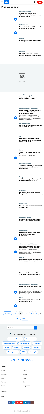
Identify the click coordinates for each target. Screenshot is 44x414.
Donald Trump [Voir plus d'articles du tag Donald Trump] (24, 343)
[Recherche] (22, 328)
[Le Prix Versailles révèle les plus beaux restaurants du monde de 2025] (31, 209)
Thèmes (3, 366)
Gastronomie (23, 203)
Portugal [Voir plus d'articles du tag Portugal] (33, 352)
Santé (24, 378)
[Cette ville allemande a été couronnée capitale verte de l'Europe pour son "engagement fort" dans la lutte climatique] (31, 129)
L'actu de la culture (25, 11)
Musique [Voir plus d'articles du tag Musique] (36, 347)
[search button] (35, 328)
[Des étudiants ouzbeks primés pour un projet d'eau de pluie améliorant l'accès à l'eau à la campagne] (31, 249)
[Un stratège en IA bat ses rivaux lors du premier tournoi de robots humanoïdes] (31, 236)
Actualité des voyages (26, 95)
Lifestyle (22, 51)
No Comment (23, 24)
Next (2, 378)
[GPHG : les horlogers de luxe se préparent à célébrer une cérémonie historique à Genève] (31, 57)
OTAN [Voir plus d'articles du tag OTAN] (23, 352)
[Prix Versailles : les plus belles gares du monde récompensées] (31, 44)
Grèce (21, 297)
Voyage (3, 382)
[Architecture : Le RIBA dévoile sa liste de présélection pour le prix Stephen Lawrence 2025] (31, 182)
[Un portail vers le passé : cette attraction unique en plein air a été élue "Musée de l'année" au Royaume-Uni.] (31, 223)
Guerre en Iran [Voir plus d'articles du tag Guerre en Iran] (30, 339)
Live (40, 2)
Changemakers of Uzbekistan (28, 108)
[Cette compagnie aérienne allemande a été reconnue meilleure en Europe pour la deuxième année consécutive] (31, 100)
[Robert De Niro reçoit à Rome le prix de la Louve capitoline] (31, 30)
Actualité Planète (24, 123)
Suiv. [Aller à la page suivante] (23, 318)
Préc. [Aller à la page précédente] (8, 313)
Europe (3, 370)
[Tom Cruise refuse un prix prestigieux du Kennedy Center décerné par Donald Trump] (31, 169)
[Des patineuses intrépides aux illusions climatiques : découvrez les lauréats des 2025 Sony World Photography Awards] (31, 276)
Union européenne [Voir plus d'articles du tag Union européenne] (9, 343)
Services (4, 391)
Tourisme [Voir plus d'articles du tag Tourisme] (37, 343)
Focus (21, 150)
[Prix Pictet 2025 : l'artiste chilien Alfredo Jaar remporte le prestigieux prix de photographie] (31, 142)
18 (17, 318)
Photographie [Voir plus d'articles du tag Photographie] (12, 352)
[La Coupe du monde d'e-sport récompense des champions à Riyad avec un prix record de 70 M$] (31, 156)
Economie (22, 190)
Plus (2, 396)
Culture (25, 382)
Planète (25, 374)
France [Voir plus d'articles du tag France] (26, 347)
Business (4, 374)
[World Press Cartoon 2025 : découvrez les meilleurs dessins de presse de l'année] (31, 17)
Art (20, 136)
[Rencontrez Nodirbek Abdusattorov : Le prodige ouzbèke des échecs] (31, 290)
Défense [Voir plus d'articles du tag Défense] (16, 347)
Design (21, 38)
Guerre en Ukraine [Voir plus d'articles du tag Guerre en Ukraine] (15, 339)
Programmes (26, 386)
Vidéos (3, 386)
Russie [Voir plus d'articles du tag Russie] (7, 347)
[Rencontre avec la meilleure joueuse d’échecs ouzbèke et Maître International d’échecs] (31, 115)
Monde (25, 370)
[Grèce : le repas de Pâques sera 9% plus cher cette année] (31, 303)
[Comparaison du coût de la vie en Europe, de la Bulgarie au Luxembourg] (31, 196)
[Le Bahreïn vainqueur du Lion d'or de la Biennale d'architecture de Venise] (31, 263)
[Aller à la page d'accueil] (6, 2)
